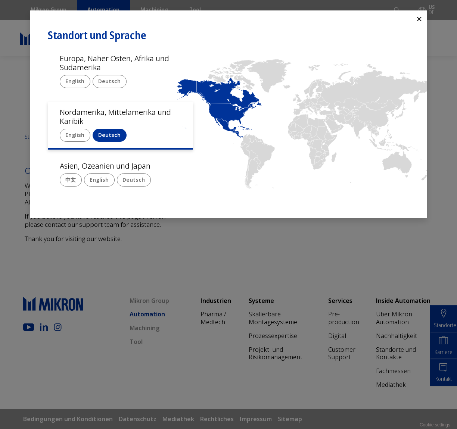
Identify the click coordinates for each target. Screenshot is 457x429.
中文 (70, 179)
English (74, 81)
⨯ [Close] (419, 18)
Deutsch (109, 81)
